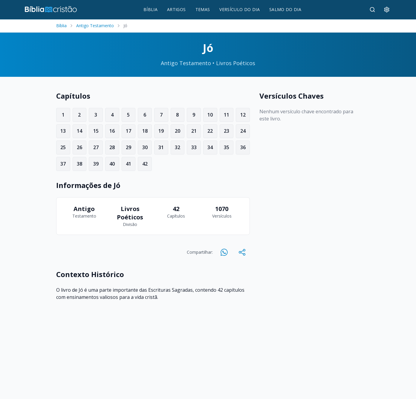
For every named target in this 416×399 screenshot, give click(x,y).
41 (128, 163)
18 (145, 131)
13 (63, 131)
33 (194, 147)
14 (79, 131)
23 (226, 131)
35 (226, 147)
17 (128, 131)
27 (96, 147)
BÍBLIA (150, 9)
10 (210, 114)
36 (243, 147)
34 (210, 147)
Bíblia (61, 25)
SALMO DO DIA (285, 9)
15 (96, 131)
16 (112, 131)
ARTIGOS (176, 9)
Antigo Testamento (95, 25)
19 (161, 131)
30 (145, 147)
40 (112, 163)
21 (194, 131)
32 (177, 147)
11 (226, 114)
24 (243, 131)
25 (63, 147)
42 (145, 163)
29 (128, 147)
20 (177, 131)
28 (112, 147)
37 (63, 163)
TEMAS (202, 9)
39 (96, 163)
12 (243, 114)
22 (210, 131)
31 (161, 147)
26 (79, 147)
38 (79, 163)
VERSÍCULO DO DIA (239, 9)
